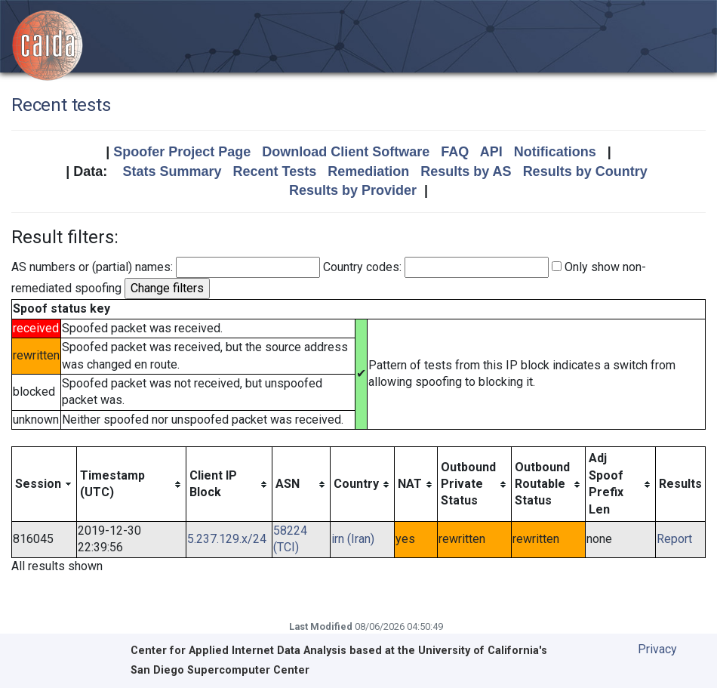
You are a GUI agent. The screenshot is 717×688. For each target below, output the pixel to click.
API (491, 151)
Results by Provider (353, 190)
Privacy (657, 649)
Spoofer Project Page (182, 151)
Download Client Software (345, 151)
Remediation (368, 171)
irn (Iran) (352, 539)
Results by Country (585, 171)
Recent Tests (274, 171)
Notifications (555, 151)
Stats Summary (171, 171)
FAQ (455, 151)
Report (674, 539)
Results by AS (465, 171)
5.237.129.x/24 (226, 539)
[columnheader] (44, 484)
